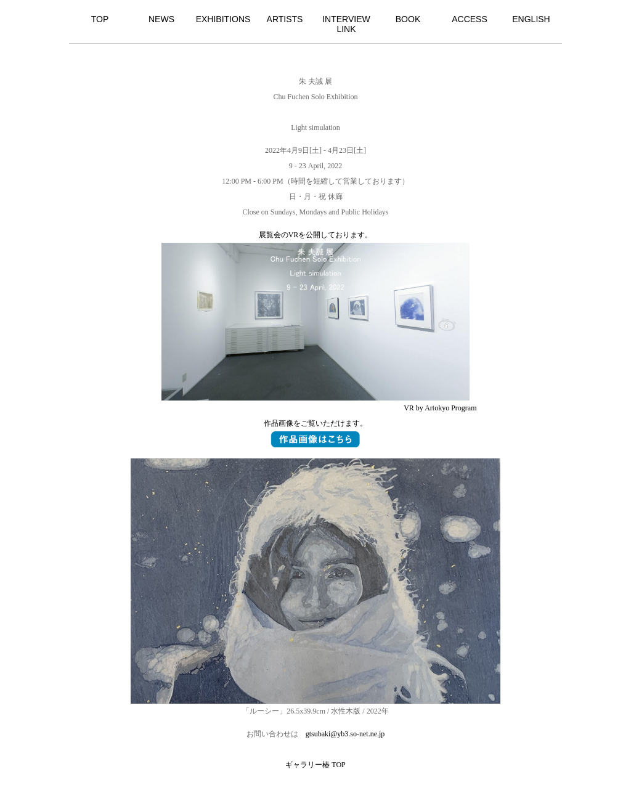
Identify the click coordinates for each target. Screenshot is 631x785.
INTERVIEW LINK (346, 24)
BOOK (408, 19)
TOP (100, 19)
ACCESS (469, 19)
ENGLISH (531, 19)
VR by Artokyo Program (440, 408)
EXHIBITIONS (223, 19)
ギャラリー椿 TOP (315, 764)
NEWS (161, 19)
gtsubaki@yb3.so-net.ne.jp (345, 734)
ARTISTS (285, 19)
